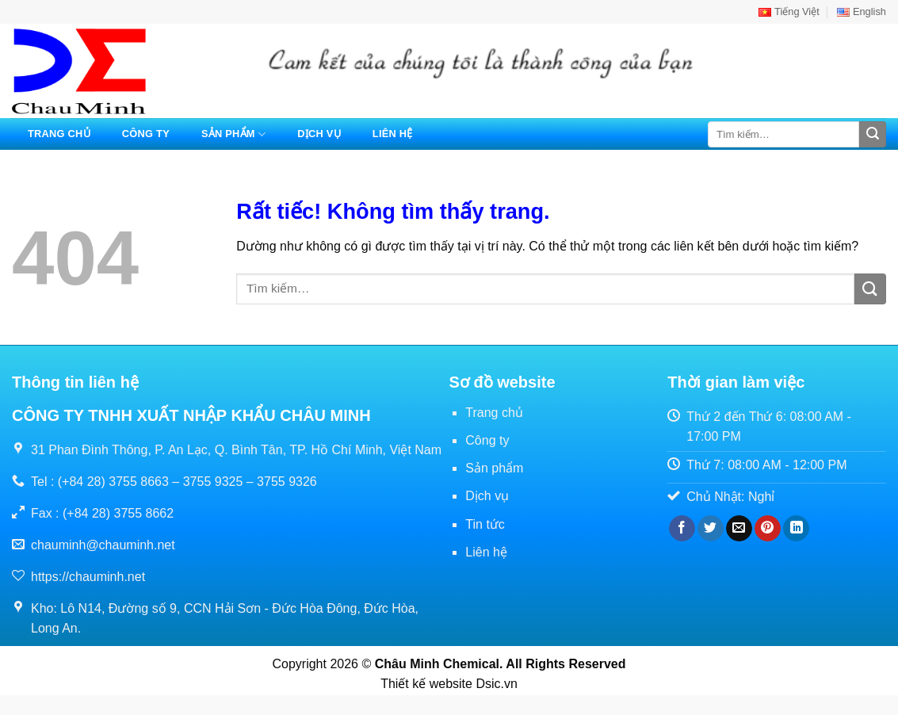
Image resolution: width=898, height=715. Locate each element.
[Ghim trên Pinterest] (768, 528)
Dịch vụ (319, 134)
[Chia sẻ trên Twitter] (710, 528)
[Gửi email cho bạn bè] (739, 528)
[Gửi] (872, 134)
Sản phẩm (233, 134)
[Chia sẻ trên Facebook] (682, 528)
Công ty (146, 134)
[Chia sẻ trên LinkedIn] (796, 528)
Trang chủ (59, 134)
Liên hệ (393, 134)
